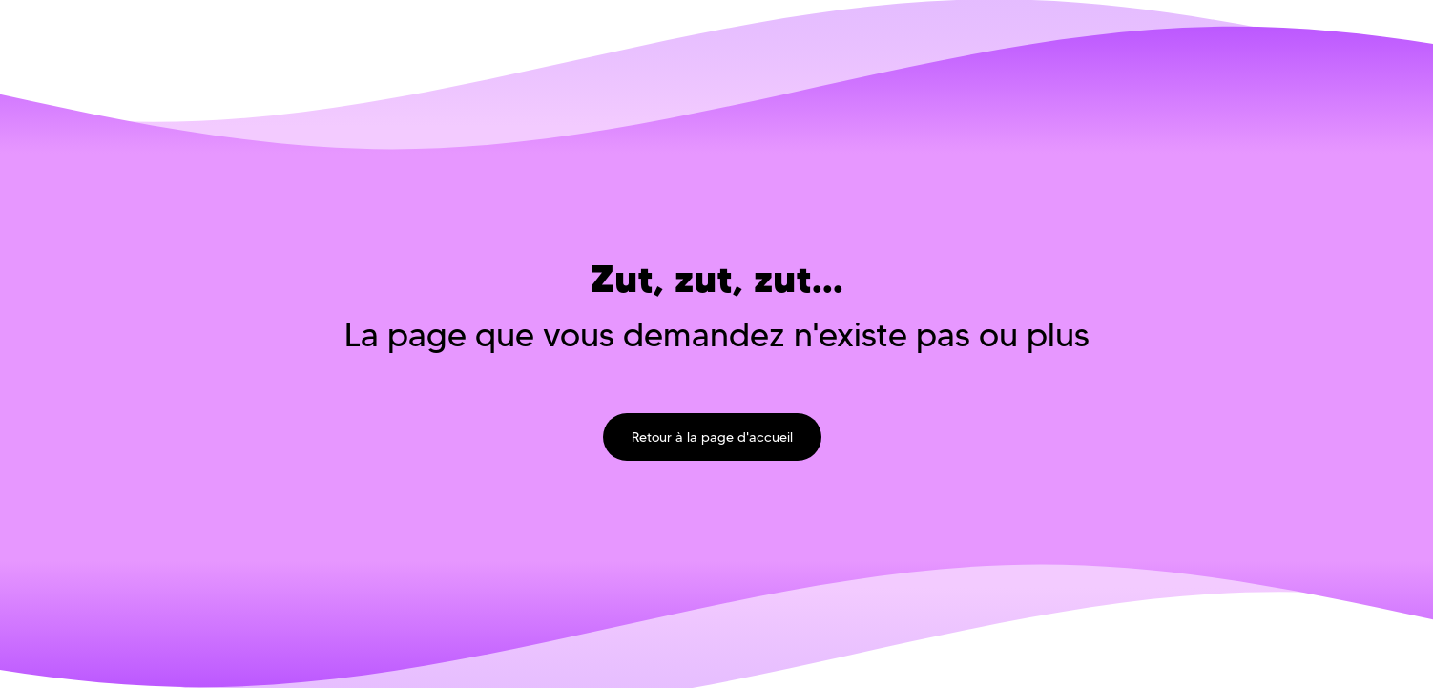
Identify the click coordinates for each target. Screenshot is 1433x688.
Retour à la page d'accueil (712, 437)
